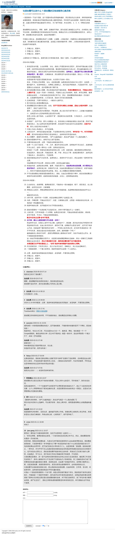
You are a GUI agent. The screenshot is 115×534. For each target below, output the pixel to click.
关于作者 (15, 6)
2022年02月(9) (5, 58)
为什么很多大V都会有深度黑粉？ (104, 49)
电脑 (96, 14)
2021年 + (3, 62)
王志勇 (26, 14)
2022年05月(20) (5, 52)
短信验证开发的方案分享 (101, 25)
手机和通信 (109, 16)
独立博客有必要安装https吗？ (103, 36)
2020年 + (3, 65)
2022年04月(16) (5, 54)
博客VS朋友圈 (41, 311)
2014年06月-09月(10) (7, 73)
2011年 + (3, 79)
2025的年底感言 (99, 58)
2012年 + (3, 77)
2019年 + (3, 67)
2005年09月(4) (5, 92)
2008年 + (3, 85)
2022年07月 (4, 48)
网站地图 (28, 6)
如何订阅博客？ (109, 2)
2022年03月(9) (5, 56)
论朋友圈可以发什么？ (101, 23)
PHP (99, 12)
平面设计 (108, 14)
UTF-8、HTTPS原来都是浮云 (103, 32)
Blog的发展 (109, 12)
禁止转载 (12, 33)
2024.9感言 (98, 78)
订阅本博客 (94, 2)
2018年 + (3, 69)
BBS (96, 18)
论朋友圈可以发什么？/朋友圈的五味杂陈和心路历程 (47, 11)
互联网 (103, 12)
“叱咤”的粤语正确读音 (100, 43)
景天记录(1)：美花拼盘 (101, 68)
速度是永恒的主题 (99, 30)
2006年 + (3, 89)
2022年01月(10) (5, 60)
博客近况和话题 (99, 41)
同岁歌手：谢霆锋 (99, 53)
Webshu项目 (98, 16)
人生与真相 (106, 18)
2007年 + (3, 87)
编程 (96, 12)
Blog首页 (8, 6)
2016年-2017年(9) (6, 71)
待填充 (96, 55)
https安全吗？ (98, 34)
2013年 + (3, 75)
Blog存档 (21, 6)
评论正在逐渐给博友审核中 (102, 60)
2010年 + (3, 81)
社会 (111, 18)
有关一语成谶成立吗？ (101, 45)
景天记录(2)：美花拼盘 (101, 66)
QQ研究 (100, 18)
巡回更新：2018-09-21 (101, 27)
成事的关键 (98, 51)
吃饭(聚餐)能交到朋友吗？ (102, 62)
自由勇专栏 (4, 42)
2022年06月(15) (5, 50)
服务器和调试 (101, 14)
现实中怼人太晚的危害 (101, 64)
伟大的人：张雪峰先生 (101, 47)
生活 (104, 16)
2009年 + (3, 83)
